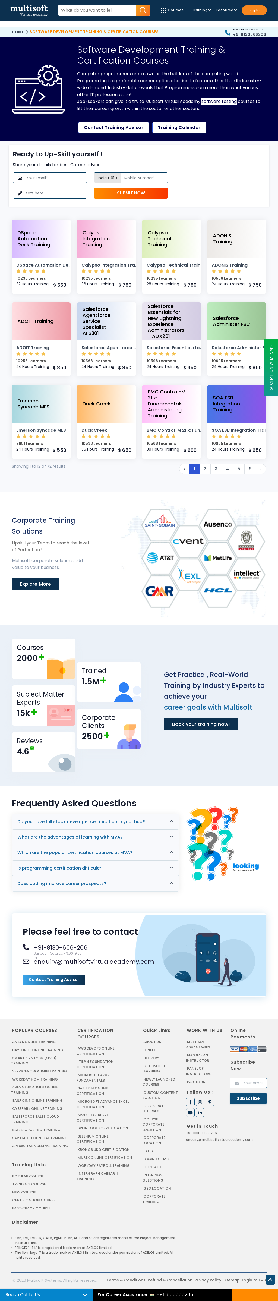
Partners (196, 1081)
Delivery (151, 1057)
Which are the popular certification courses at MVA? (74, 852)
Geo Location (157, 1188)
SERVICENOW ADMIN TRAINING (39, 1071)
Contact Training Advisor (113, 127)
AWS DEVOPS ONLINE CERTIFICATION (96, 1051)
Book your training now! (201, 724)
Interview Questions (152, 1178)
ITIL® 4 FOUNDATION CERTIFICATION (95, 1064)
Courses (172, 10)
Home (18, 32)
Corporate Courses (153, 1108)
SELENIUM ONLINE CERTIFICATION (93, 1139)
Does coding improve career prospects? (61, 883)
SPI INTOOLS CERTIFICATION (103, 1128)
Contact (152, 1167)
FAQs (148, 1151)
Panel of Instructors (198, 1071)
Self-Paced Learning (153, 1068)
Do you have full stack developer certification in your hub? (81, 821)
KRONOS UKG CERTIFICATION (104, 1149)
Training (201, 10)
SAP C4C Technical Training (40, 1138)
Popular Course (28, 1176)
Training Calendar (179, 127)
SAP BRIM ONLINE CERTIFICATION (92, 1091)
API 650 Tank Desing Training (40, 1145)
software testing (219, 101)
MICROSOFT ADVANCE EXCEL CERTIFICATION (103, 1104)
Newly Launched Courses (158, 1082)
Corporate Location (153, 1140)
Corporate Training (153, 1199)
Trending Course (29, 1184)
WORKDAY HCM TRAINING (35, 1079)
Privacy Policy (208, 1280)
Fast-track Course (31, 1208)
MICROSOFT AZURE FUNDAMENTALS (94, 1077)
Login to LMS (156, 1159)
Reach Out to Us (22, 1294)
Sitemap (231, 1280)
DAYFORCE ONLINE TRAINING (37, 1050)
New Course (24, 1192)
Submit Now (131, 193)
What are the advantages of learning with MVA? (70, 837)
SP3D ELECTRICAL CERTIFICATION (92, 1117)
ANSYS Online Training (34, 1041)
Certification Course (33, 1200)
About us (152, 1041)
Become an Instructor (197, 1058)
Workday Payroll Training (104, 1165)
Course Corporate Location (153, 1124)
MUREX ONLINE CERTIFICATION (105, 1157)
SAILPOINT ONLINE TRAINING (37, 1100)
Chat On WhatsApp (271, 367)
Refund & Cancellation (170, 1280)
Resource (226, 10)
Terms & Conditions (126, 1280)
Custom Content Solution (160, 1095)
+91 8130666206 (249, 34)
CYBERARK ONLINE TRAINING (37, 1108)
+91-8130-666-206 (201, 1133)
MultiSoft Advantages (198, 1044)
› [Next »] (260, 468)
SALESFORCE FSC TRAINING (36, 1129)
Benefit (150, 1050)
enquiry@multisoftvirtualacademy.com (219, 1139)
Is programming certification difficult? (59, 868)
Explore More (35, 584)
